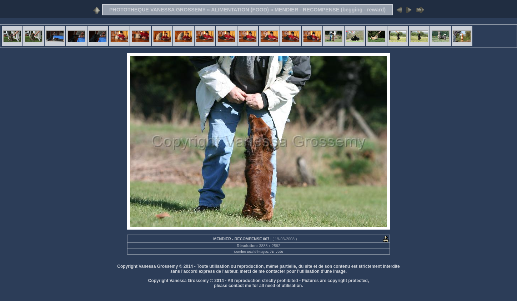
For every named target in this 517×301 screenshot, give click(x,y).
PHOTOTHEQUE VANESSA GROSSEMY (157, 9)
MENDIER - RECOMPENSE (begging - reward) (330, 9)
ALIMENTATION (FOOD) (240, 9)
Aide (279, 252)
